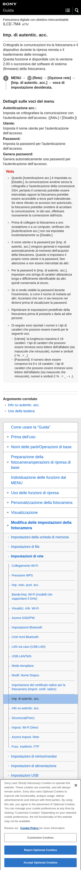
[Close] (76, 788)
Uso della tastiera (21, 411)
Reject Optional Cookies (40, 853)
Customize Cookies (40, 840)
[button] (77, 10)
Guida (8, 10)
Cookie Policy (30, 831)
